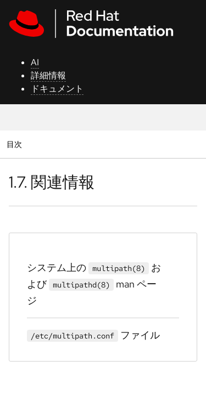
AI (35, 62)
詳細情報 (48, 75)
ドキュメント (57, 88)
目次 (15, 144)
